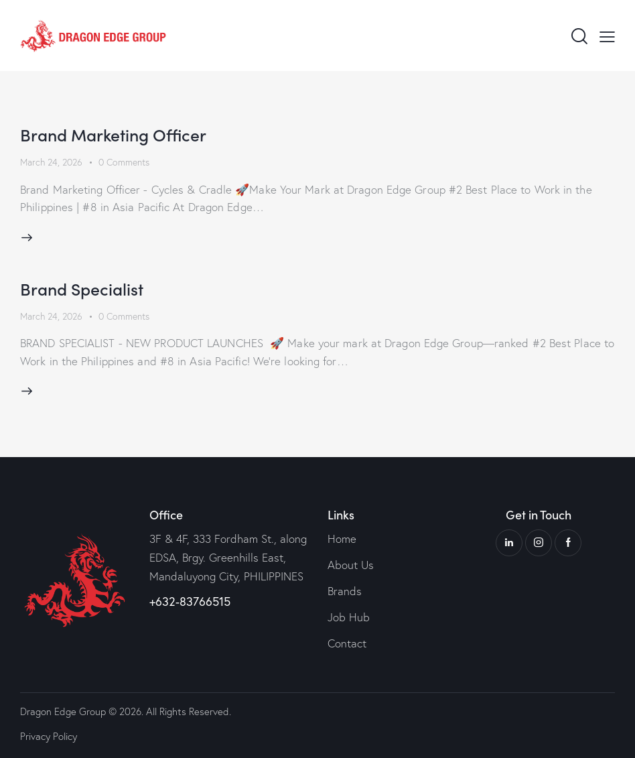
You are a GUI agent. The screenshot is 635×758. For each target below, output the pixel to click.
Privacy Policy (48, 736)
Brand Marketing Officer (113, 134)
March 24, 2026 (51, 162)
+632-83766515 (189, 601)
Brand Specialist (81, 288)
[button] (607, 36)
